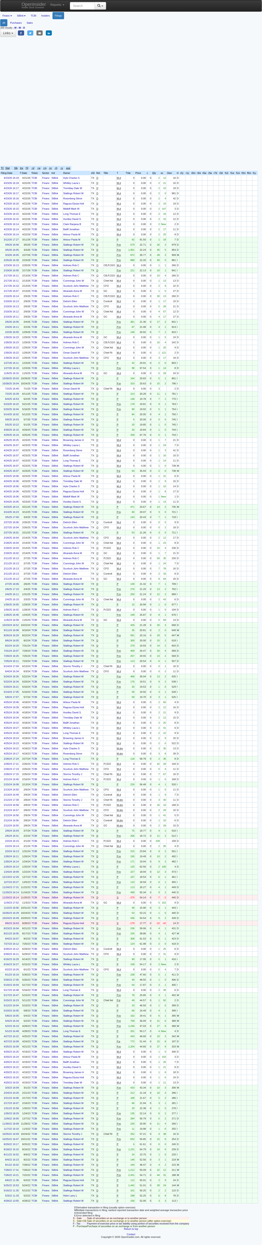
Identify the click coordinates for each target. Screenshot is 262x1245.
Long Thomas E (71, 214)
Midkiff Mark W (71, 208)
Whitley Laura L (71, 183)
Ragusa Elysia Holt (73, 203)
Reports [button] (57, 4)
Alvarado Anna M (72, 291)
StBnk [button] (21, 15)
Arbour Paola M (71, 234)
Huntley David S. (72, 219)
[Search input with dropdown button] (82, 6)
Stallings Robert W (73, 193)
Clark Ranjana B (72, 224)
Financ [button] (7, 15)
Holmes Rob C (71, 265)
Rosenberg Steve (72, 198)
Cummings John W (73, 280)
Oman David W (71, 352)
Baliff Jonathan (71, 229)
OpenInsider (34, 5)
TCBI (33, 15)
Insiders (45, 15)
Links (8, 33)
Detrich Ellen (70, 301)
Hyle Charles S (71, 178)
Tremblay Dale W (72, 188)
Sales (30, 22)
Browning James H (73, 440)
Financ (46, 178)
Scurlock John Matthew (76, 285)
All (3, 22)
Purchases (16, 22)
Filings (58, 15)
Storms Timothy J (72, 666)
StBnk (55, 178)
